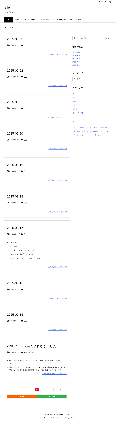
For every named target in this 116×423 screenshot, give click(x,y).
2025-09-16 (15, 283)
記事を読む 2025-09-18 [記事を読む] (57, 212)
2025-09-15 (15, 314)
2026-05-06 (76, 56)
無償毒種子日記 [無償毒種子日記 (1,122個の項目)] (100, 131)
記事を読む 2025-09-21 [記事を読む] (57, 117)
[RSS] (22, 396)
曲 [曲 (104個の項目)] (77, 131)
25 (27, 389)
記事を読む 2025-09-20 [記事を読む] (57, 149)
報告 (74, 101)
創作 (33, 352)
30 (51, 389)
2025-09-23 (15, 39)
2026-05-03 (76, 65)
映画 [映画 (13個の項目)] (104, 127)
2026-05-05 (76, 59)
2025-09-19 (15, 165)
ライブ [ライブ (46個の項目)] (93, 127)
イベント (27, 352)
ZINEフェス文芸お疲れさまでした (31, 346)
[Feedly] (52, 396)
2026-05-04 (76, 62)
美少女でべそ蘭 (78, 113)
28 (41, 389)
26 (32, 389)
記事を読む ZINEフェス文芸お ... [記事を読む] (54, 374)
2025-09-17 (15, 228)
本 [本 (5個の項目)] (86, 131)
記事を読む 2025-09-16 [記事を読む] (57, 298)
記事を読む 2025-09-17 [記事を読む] (57, 267)
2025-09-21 (15, 102)
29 (46, 389)
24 (23, 389)
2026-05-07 (76, 52)
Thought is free (69, 418)
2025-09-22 (15, 70)
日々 (25, 45)
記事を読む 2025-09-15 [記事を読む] (57, 330)
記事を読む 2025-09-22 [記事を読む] (57, 86)
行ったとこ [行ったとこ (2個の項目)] (79, 135)
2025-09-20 (15, 133)
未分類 (74, 109)
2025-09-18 (15, 196)
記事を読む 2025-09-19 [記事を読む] (57, 180)
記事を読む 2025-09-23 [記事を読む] (57, 54)
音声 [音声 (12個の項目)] (98, 135)
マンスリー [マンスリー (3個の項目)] (79, 127)
